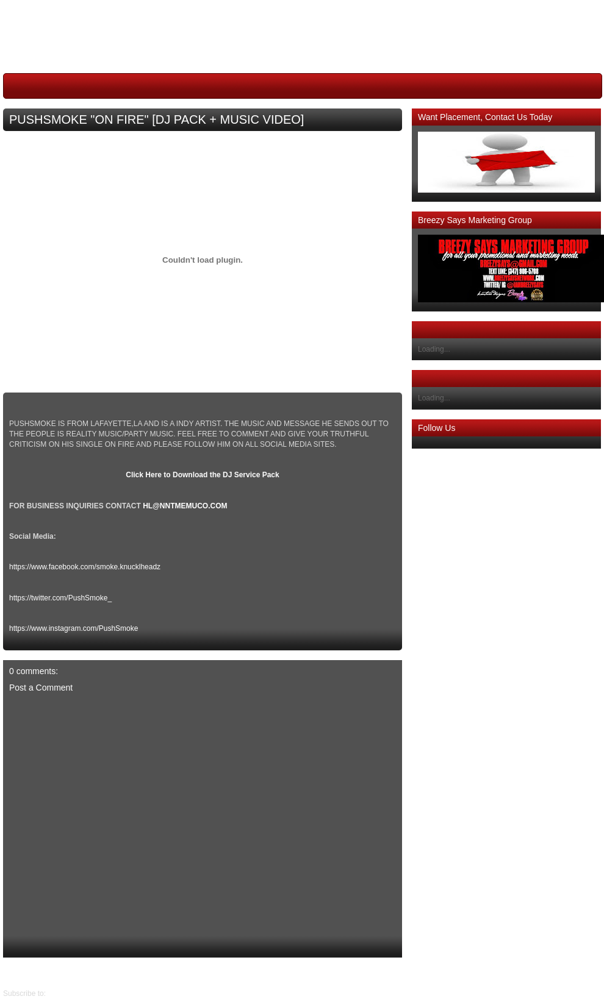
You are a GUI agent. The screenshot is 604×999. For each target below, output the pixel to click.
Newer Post (393, 973)
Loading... (434, 349)
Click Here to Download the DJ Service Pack (202, 475)
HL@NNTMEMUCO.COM (185, 506)
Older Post (20, 973)
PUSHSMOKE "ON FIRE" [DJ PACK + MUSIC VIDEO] (156, 119)
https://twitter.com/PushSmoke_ (60, 598)
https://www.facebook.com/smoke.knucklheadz (84, 567)
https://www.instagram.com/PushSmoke (73, 628)
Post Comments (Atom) (86, 993)
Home (205, 973)
